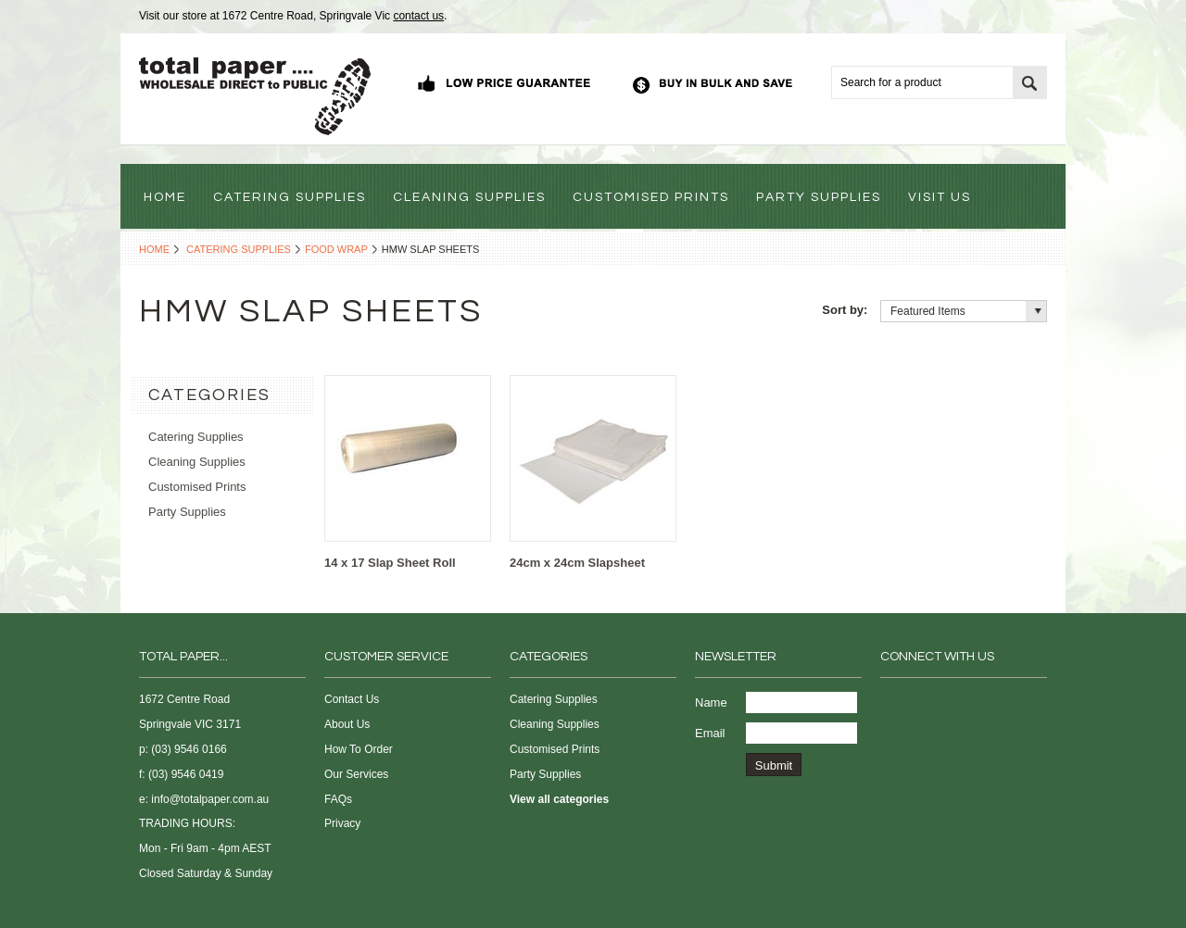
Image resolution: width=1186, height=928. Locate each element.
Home (154, 249)
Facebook (891, 703)
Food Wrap (336, 249)
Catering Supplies (238, 249)
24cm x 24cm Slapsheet (577, 563)
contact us (418, 15)
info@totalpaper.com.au (210, 799)
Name (711, 702)
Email (710, 733)
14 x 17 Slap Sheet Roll (390, 563)
